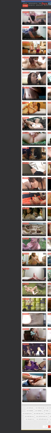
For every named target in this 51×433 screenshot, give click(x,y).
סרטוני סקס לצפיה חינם (17, 413)
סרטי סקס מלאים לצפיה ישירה (21, 419)
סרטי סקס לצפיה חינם (8, 416)
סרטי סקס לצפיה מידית (44, 419)
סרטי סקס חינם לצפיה (32, 416)
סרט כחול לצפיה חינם (28, 413)
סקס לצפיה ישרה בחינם (44, 410)
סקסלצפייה (47, 413)
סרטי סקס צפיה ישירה (8, 419)
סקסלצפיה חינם (17, 410)
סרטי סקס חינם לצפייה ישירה (20, 416)
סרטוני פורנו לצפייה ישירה (44, 416)
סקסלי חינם (25, 410)
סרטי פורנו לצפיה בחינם (32, 421)
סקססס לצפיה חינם (39, 413)
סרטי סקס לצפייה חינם (33, 419)
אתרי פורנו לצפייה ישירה (44, 407)
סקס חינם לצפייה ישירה (18, 407)
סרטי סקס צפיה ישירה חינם (44, 421)
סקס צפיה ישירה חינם (33, 410)
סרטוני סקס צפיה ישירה (5, 413)
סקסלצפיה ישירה (8, 410)
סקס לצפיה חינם (8, 407)
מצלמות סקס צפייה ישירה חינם (31, 407)
